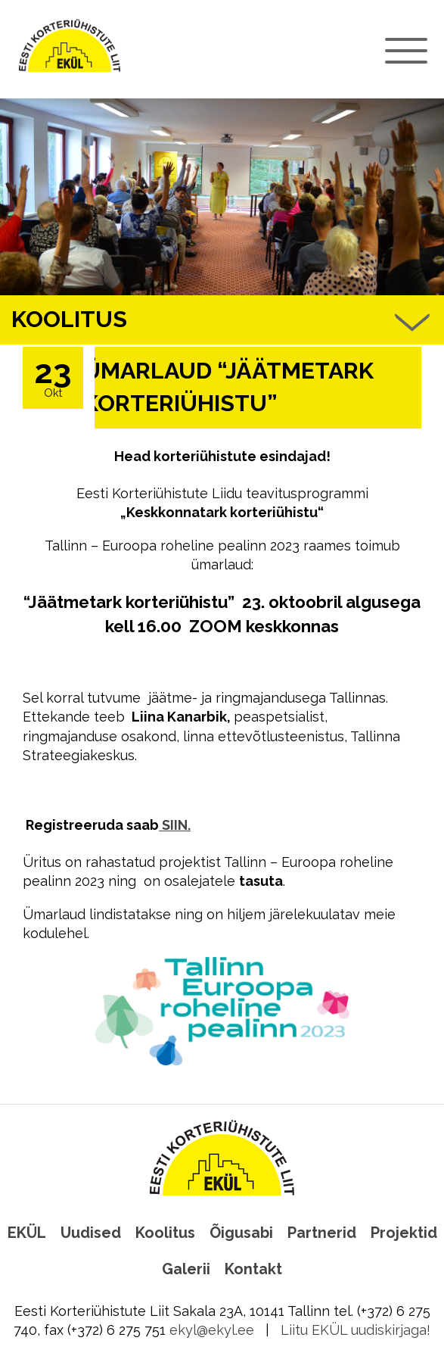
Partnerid (321, 1233)
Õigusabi (241, 1233)
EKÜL (27, 1233)
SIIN (173, 825)
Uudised (91, 1233)
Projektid (404, 1233)
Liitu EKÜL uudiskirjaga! (355, 1330)
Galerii (186, 1269)
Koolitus (165, 1233)
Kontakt (253, 1269)
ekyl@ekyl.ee (211, 1330)
